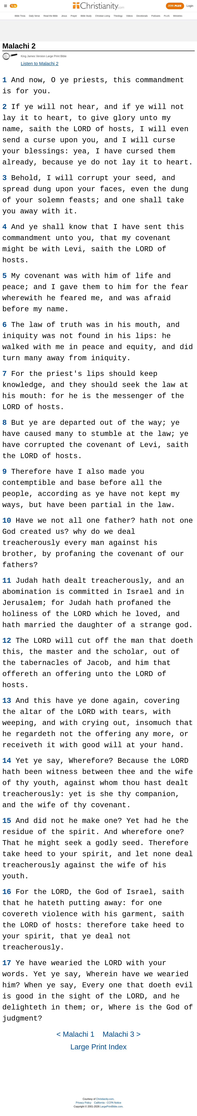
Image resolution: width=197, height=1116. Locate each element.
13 (6, 701)
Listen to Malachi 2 (39, 63)
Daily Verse (34, 16)
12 (6, 641)
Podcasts (155, 16)
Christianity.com (105, 1099)
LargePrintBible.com (111, 1106)
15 (6, 821)
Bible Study (86, 16)
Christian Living (102, 16)
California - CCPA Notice (107, 1102)
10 (6, 521)
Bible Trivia (20, 16)
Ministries (177, 16)
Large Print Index (98, 1047)
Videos (129, 16)
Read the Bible (51, 16)
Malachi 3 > (122, 1034)
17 (6, 963)
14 (6, 761)
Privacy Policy (83, 1102)
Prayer (74, 16)
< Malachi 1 (75, 1034)
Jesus (64, 16)
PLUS (167, 16)
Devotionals (142, 16)
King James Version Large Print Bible (43, 56)
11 (6, 581)
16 (6, 892)
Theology (118, 16)
